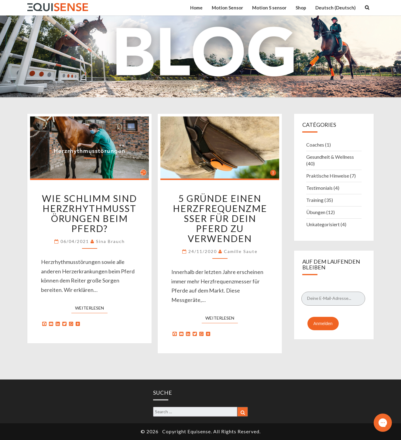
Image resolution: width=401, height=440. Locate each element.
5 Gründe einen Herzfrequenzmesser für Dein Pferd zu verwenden (220, 218)
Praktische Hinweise (327, 175)
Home (196, 7)
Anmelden (323, 323)
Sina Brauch (110, 241)
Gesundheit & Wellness (330, 157)
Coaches (315, 144)
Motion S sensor (269, 7)
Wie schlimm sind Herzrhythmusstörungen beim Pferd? (89, 213)
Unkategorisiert (323, 224)
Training (315, 200)
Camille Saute (241, 251)
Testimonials (319, 188)
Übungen (315, 212)
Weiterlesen (91, 307)
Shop (301, 7)
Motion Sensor (227, 7)
